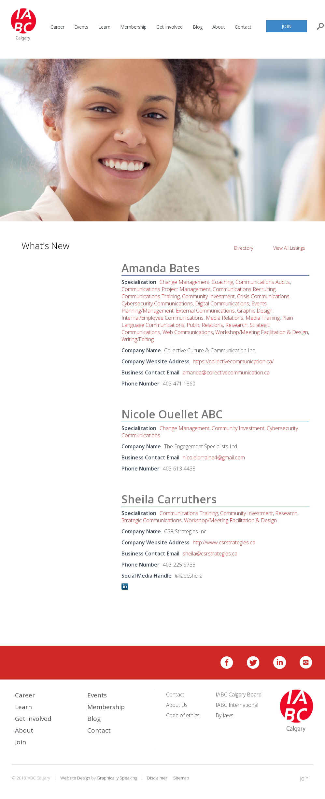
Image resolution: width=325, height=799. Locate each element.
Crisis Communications (263, 296)
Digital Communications (222, 303)
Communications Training (150, 296)
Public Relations (205, 325)
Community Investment (208, 296)
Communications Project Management (165, 289)
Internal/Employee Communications (162, 317)
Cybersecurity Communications (157, 303)
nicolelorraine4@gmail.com (214, 457)
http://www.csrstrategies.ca (224, 542)
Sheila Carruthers (169, 499)
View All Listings (289, 248)
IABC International (237, 705)
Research (236, 325)
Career (57, 27)
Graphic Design (255, 310)
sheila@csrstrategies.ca (210, 553)
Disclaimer (157, 778)
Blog (198, 27)
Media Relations (224, 317)
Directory (243, 248)
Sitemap (181, 778)
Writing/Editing (137, 339)
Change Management (184, 282)
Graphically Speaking (117, 778)
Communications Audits (262, 282)
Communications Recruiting (244, 289)
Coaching (222, 282)
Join (286, 26)
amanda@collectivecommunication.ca (226, 372)
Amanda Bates (160, 267)
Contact (243, 27)
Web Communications (187, 332)
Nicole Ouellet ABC (172, 414)
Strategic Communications (151, 520)
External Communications (205, 310)
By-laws (224, 715)
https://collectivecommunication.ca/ (233, 361)
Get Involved (169, 27)
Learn (104, 27)
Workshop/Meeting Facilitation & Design (261, 332)
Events (81, 27)
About (218, 27)
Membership (133, 27)
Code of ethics (183, 715)
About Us (177, 705)
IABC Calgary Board (238, 694)
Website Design (75, 778)
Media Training (263, 317)
